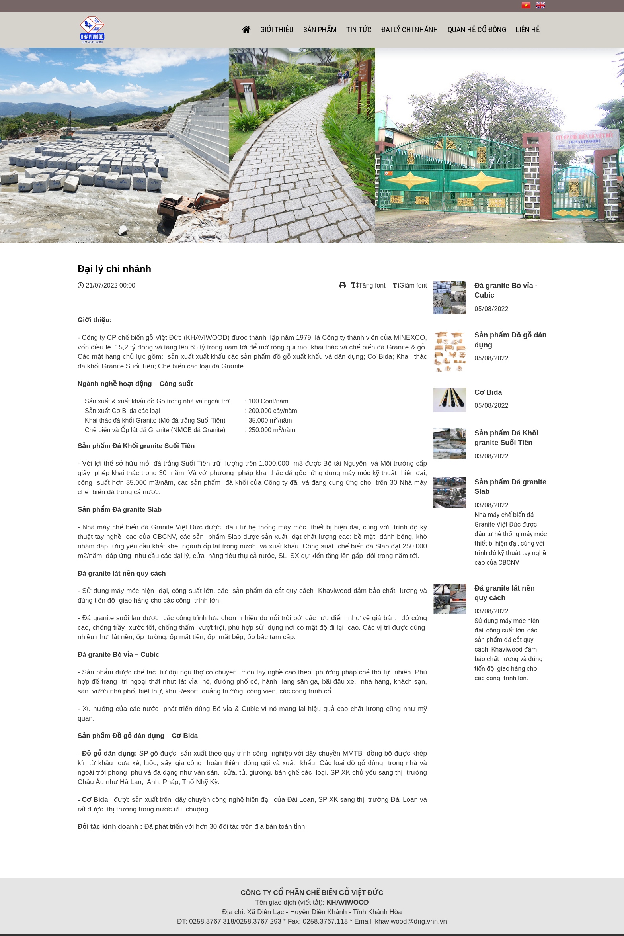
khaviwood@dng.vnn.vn (411, 921)
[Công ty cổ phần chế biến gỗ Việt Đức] (92, 29)
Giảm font (410, 285)
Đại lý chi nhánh (409, 29)
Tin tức (359, 29)
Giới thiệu (277, 29)
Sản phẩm (320, 29)
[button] (47, 145)
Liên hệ (528, 29)
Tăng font (368, 285)
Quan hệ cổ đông (477, 29)
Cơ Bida (488, 392)
